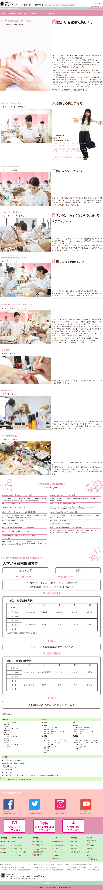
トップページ (58, 883)
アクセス (60, 13)
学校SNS (56, 858)
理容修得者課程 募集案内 (37, 855)
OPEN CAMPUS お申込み (91, 841)
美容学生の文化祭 (58, 845)
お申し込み (91, 859)
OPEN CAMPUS (58, 841)
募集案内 (36, 849)
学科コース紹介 (23, 13)
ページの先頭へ (46, 883)
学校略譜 (3, 852)
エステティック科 (17, 849)
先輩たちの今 (74, 845)
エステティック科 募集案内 (37, 845)
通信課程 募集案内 (38, 852)
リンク (89, 855)
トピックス (56, 855)
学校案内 (12, 13)
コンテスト (56, 849)
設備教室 (3, 849)
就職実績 (73, 849)
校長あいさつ (5, 841)
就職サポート (74, 841)
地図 (88, 852)
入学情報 (33, 13)
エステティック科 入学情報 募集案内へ (18, 779)
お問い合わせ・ (91, 858)
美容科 (14, 841)
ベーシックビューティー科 (19, 855)
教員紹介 (3, 845)
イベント (42, 13)
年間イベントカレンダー (60, 852)
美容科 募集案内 (37, 841)
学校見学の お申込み (90, 845)
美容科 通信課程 (16, 845)
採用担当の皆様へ (76, 852)
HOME (4, 13)
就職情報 (51, 13)
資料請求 (89, 849)
